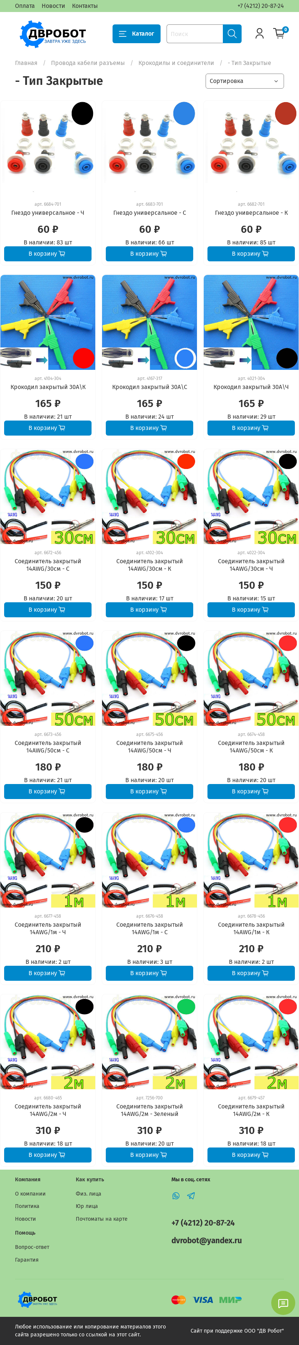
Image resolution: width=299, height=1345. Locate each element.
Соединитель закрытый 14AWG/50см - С (48, 746)
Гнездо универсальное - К (251, 212)
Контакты (85, 5)
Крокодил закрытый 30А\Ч (251, 387)
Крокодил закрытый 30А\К (48, 387)
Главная (26, 62)
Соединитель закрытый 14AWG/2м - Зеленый (149, 1110)
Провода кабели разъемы (88, 62)
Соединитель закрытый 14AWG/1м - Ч (48, 928)
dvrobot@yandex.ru (206, 1240)
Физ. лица (88, 1194)
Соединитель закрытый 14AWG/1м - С (149, 928)
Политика (27, 1206)
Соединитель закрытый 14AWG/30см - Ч (251, 565)
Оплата (25, 5)
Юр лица (87, 1206)
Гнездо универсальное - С (149, 212)
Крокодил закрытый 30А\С (149, 387)
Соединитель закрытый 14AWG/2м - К (251, 1110)
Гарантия (27, 1260)
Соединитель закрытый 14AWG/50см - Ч (149, 746)
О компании (30, 1194)
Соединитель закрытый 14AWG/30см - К (149, 565)
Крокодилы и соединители (176, 62)
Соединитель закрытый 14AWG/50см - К (251, 746)
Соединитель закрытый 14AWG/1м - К (251, 928)
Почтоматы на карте (102, 1219)
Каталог (136, 34)
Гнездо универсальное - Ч (47, 212)
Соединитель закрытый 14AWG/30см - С (48, 565)
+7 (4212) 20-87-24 (260, 5)
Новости (53, 5)
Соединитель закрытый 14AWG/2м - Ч (48, 1110)
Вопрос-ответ (32, 1247)
